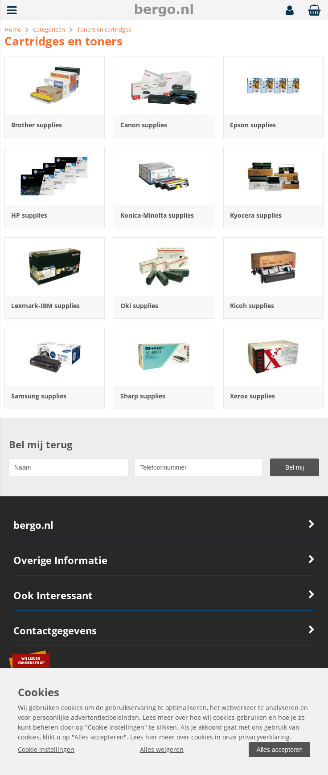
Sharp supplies (142, 396)
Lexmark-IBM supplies (45, 305)
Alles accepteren (279, 749)
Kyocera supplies (256, 215)
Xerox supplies (252, 396)
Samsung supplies (38, 396)
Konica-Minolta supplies (157, 215)
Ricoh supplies (252, 305)
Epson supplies (253, 125)
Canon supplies (143, 125)
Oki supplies (139, 305)
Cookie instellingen (46, 749)
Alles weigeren (162, 749)
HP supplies (29, 215)
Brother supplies (36, 125)
